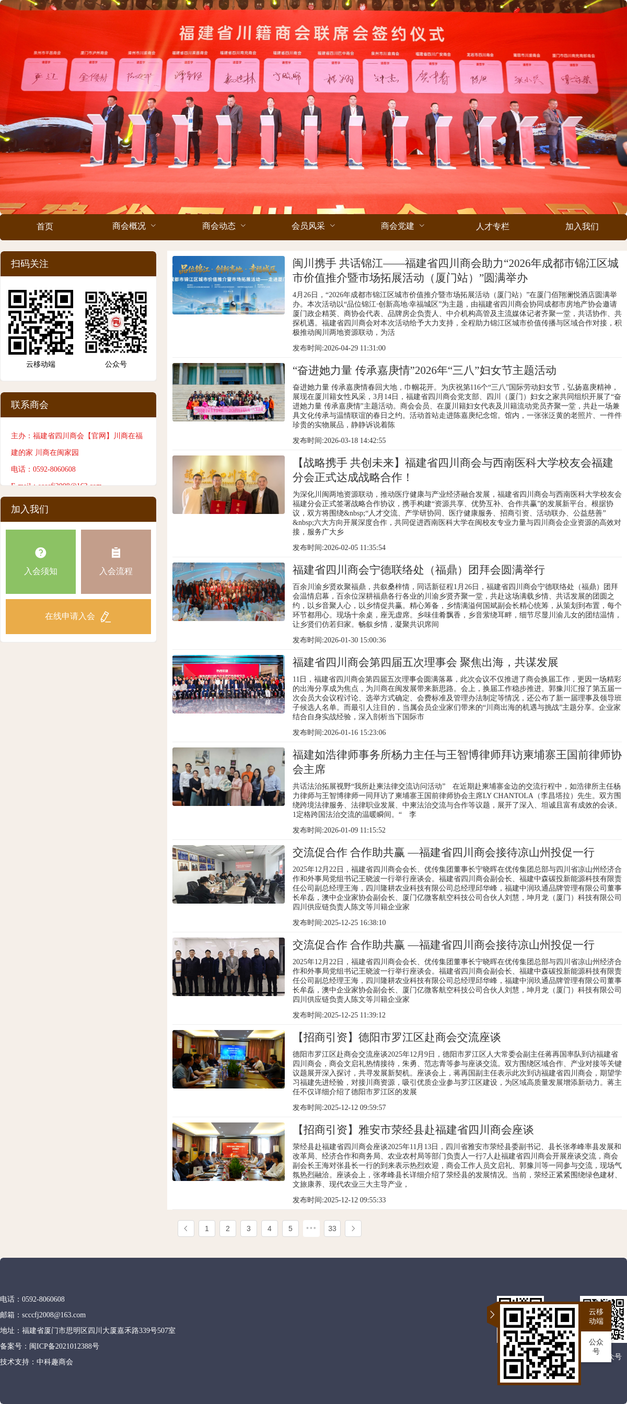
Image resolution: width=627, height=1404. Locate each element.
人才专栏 (492, 226)
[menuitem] (44, 227)
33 (332, 1228)
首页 (45, 226)
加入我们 (582, 226)
